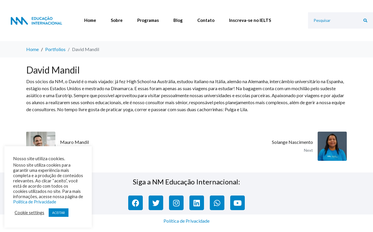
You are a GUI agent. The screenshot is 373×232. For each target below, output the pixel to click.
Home (90, 20)
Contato (205, 20)
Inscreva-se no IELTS (250, 20)
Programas (148, 20)
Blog (178, 20)
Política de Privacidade (186, 221)
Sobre (117, 20)
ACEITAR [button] (58, 212)
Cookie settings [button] (29, 212)
